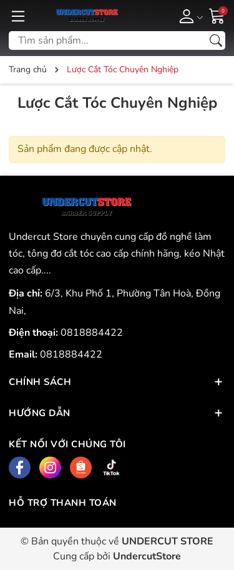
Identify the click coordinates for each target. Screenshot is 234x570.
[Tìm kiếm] (216, 40)
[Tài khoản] (189, 15)
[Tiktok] (111, 467)
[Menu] (18, 15)
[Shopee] (81, 467)
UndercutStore (147, 556)
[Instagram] (50, 467)
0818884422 (92, 333)
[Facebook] (20, 467)
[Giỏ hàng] (217, 15)
